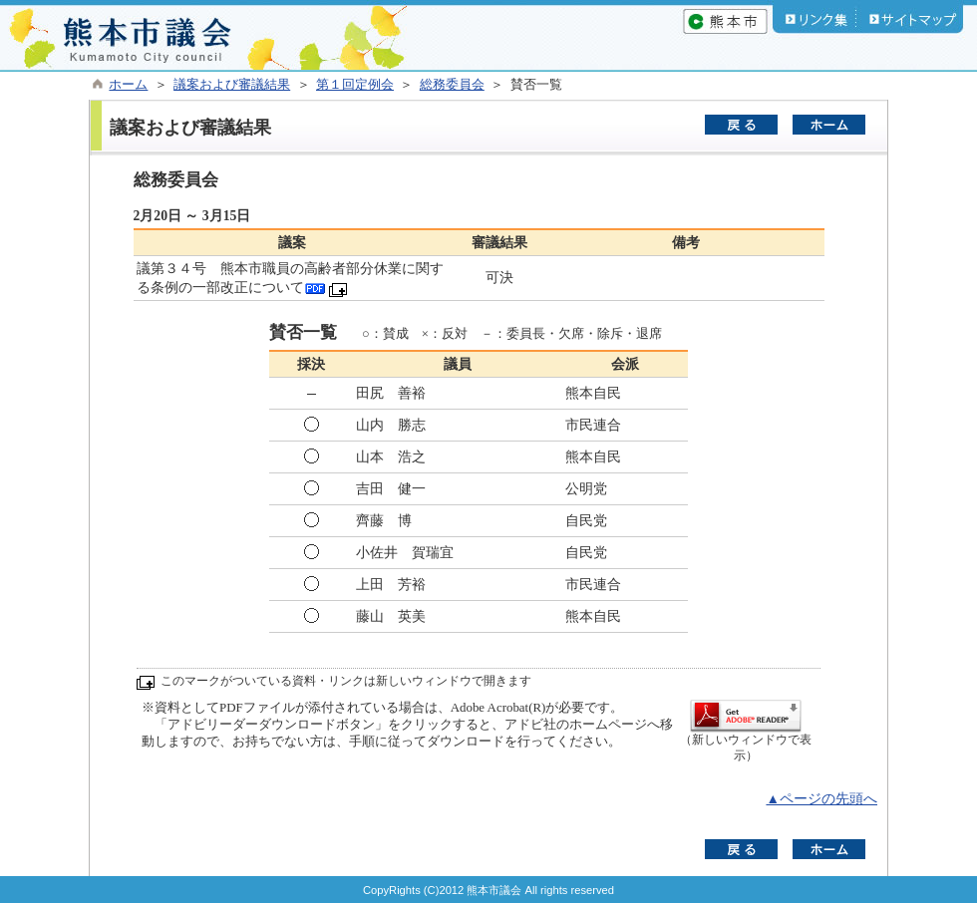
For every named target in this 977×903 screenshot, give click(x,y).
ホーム (128, 85)
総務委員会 (452, 85)
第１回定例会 (355, 85)
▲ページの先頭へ (821, 798)
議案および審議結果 (231, 85)
